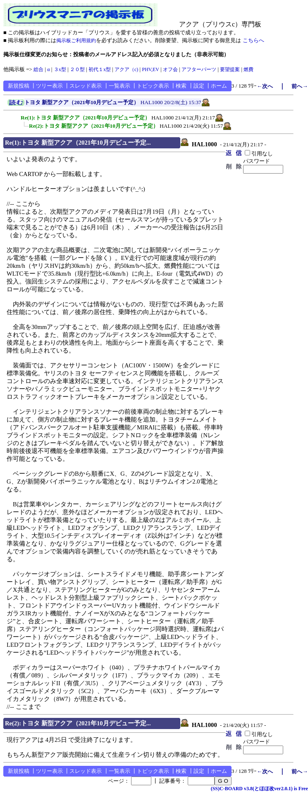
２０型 (77, 69)
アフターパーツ (198, 69)
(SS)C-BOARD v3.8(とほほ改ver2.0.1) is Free (259, 788)
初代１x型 (99, 69)
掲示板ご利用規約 (76, 40)
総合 (38, 69)
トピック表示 (153, 86)
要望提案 (230, 69)
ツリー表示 (49, 86)
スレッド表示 (85, 86)
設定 (198, 86)
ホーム (219, 86)
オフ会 (170, 69)
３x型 (60, 69)
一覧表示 (119, 86)
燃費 (248, 69)
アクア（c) (126, 69)
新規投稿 (18, 86)
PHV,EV (150, 69)
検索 (181, 86)
